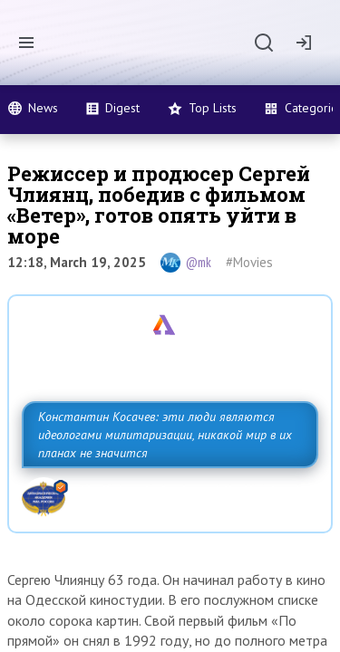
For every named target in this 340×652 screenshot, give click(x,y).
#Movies (249, 262)
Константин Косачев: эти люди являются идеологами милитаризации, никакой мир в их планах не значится (165, 434)
